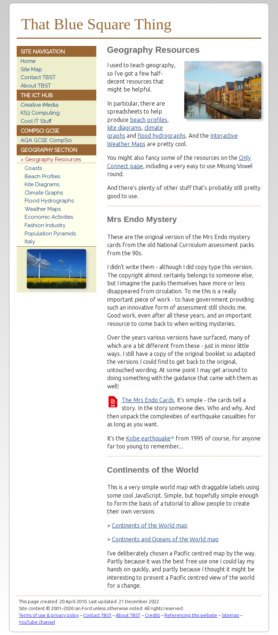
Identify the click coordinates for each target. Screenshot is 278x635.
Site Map (31, 69)
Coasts (33, 168)
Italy (30, 241)
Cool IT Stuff (36, 121)
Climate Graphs (44, 192)
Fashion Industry (45, 225)
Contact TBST (38, 77)
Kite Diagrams (42, 184)
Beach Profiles (42, 176)
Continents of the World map (150, 525)
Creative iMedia (39, 105)
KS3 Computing (40, 113)
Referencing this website (190, 615)
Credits (152, 615)
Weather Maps (43, 209)
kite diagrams (124, 127)
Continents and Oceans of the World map (165, 539)
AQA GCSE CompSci (46, 140)
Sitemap (230, 615)
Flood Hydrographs (49, 200)
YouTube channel (37, 622)
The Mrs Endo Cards (148, 400)
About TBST (36, 85)
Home (28, 61)
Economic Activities (49, 217)
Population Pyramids (50, 233)
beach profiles (148, 119)
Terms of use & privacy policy (49, 615)
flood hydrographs (162, 135)
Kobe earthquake (148, 438)
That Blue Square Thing (96, 24)
